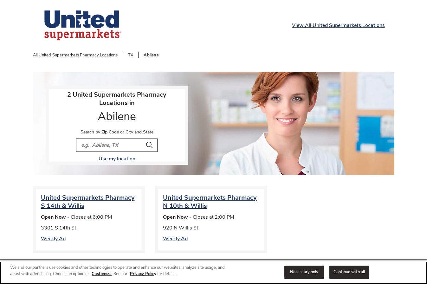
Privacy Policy (143, 274)
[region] (213, 272)
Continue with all (349, 272)
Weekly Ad (53, 238)
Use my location (117, 158)
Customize (102, 274)
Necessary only (304, 272)
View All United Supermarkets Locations (338, 25)
